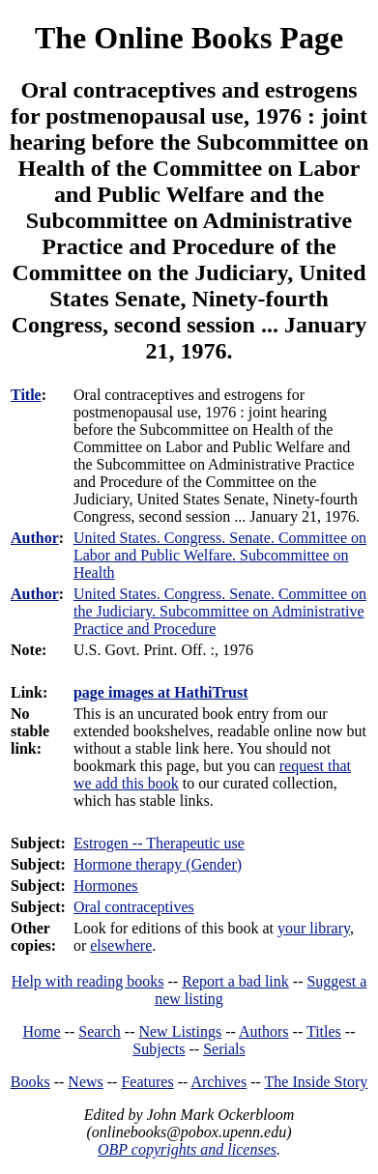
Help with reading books (88, 981)
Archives (218, 1082)
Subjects (158, 1049)
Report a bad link (235, 981)
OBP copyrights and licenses (187, 1149)
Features (147, 1082)
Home (42, 1031)
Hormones (105, 885)
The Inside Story (316, 1082)
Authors (264, 1031)
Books (30, 1082)
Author (35, 538)
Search (99, 1031)
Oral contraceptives (133, 907)
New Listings (179, 1031)
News (85, 1082)
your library (313, 928)
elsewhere (121, 945)
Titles (323, 1031)
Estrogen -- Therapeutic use (159, 843)
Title (26, 395)
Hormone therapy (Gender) (157, 864)
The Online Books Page (189, 37)
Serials (224, 1049)
